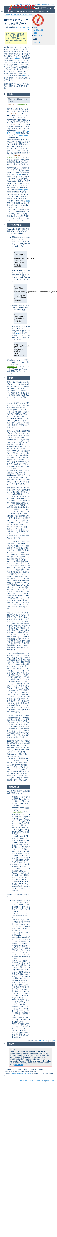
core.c (16, 124)
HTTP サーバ (15, 15)
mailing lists (18, 1065)
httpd (16, 58)
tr (29, 29)
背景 (35, 33)
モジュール (20, 4)
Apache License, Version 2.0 (21, 1073)
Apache (6, 15)
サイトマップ (50, 4)
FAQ (38, 4)
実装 (35, 27)
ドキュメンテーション (29, 15)
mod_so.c (15, 113)
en (17, 27)
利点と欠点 (38, 35)
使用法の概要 (38, 30)
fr (21, 27)
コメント (37, 42)
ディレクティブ (30, 4)
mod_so (11, 104)
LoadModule (22, 104)
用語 (43, 4)
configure (23, 135)
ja (24, 27)
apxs (25, 76)
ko (27, 27)
